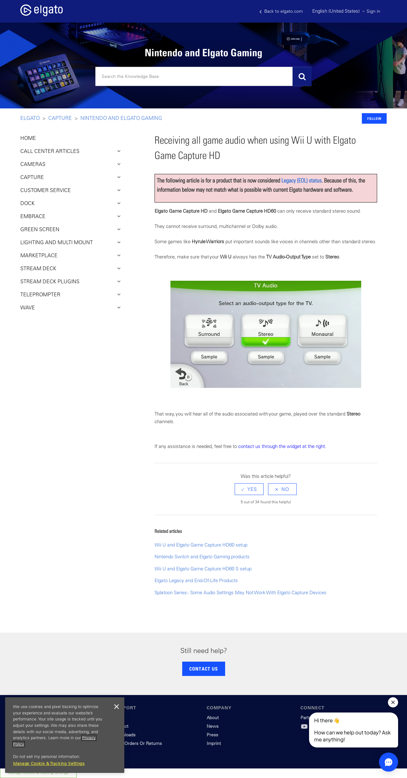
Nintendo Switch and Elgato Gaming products (202, 557)
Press (212, 735)
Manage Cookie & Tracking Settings (49, 763)
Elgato (30, 118)
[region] (64, 735)
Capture (60, 118)
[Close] (116, 707)
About (213, 717)
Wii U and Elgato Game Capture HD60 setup (201, 545)
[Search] (203, 76)
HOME (28, 138)
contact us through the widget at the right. (282, 446)
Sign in (373, 11)
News (212, 726)
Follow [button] (374, 118)
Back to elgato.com (281, 11)
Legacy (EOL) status (301, 180)
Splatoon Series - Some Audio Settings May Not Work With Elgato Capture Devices (241, 592)
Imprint (214, 743)
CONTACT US (203, 668)
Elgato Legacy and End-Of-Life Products (196, 580)
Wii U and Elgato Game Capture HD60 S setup (203, 569)
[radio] (249, 489)
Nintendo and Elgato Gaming (121, 118)
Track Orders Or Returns (137, 743)
